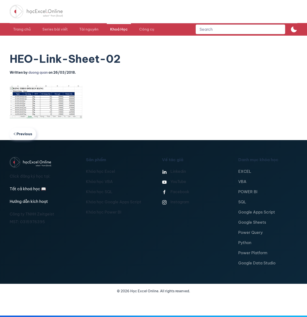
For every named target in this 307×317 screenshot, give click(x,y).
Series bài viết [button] (55, 29)
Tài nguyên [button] (89, 29)
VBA (242, 181)
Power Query (250, 232)
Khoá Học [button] (119, 29)
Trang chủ (22, 29)
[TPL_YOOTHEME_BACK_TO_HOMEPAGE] (41, 11)
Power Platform (252, 252)
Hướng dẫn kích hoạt (29, 201)
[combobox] (240, 29)
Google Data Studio (257, 263)
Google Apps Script (256, 212)
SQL (242, 201)
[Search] (240, 29)
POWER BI (247, 191)
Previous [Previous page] (23, 134)
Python (244, 242)
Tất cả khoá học (28, 188)
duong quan (38, 72)
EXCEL (244, 171)
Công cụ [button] (146, 29)
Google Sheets (252, 222)
